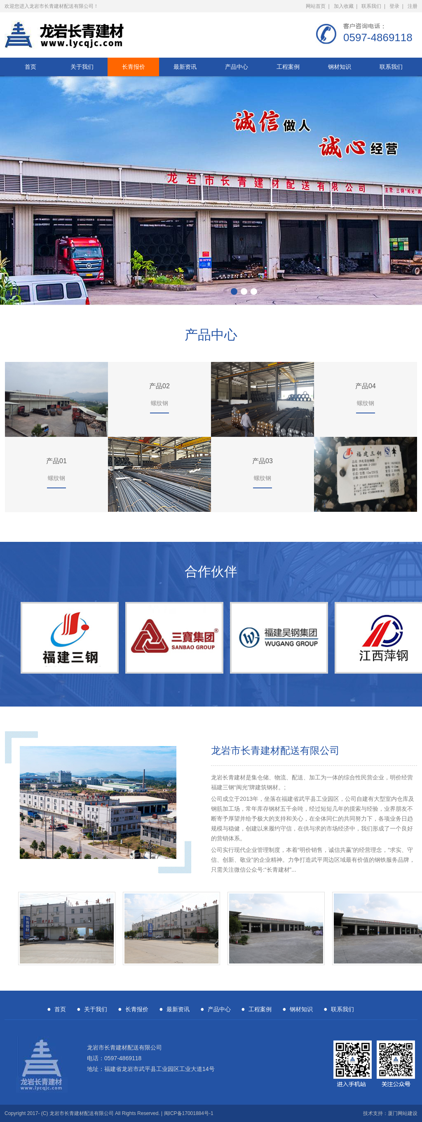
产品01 (56, 460)
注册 (412, 6)
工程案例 (288, 66)
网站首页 (316, 6)
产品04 (365, 386)
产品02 (159, 386)
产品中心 (236, 66)
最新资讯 (185, 66)
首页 (30, 66)
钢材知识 (339, 66)
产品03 (262, 460)
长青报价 (133, 66)
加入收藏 (344, 6)
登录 (394, 6)
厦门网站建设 (402, 1113)
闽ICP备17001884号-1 (188, 1113)
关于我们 (82, 66)
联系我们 (371, 6)
